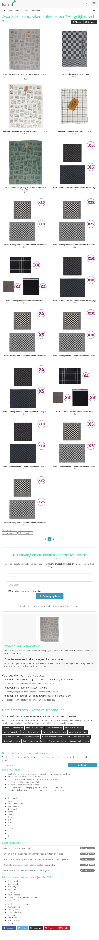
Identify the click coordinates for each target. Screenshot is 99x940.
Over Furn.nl (12, 884)
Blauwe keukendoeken (73, 728)
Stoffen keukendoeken (31, 732)
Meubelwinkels (13, 894)
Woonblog (11, 886)
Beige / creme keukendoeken (34, 741)
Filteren (76, 22)
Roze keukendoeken (81, 737)
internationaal (33, 784)
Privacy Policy (13, 900)
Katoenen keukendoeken (79, 741)
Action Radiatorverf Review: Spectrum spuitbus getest (49, 870)
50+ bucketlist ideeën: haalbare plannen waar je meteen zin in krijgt (49, 854)
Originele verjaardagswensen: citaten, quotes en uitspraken (49, 865)
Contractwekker (14, 787)
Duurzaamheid (13, 907)
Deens (10, 836)
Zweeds (10, 814)
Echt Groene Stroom (16, 779)
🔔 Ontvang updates (49, 596)
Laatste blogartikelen (14, 842)
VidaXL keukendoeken (34, 728)
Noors (10, 811)
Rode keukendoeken (11, 737)
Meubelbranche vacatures (18, 904)
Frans (9, 801)
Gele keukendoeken (54, 728)
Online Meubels (14, 881)
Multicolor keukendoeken (13, 728)
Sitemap (11, 892)
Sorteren (90, 22)
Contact (10, 923)
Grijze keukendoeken (31, 737)
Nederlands (12, 798)
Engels (10, 828)
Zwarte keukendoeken (77, 732)
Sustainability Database (17, 790)
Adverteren (12, 917)
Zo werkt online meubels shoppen (22, 897)
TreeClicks (11, 774)
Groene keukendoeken (57, 741)
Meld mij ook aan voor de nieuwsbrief (24, 591)
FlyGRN (10, 776)
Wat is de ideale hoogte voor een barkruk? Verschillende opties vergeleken (49, 859)
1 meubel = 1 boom (16, 912)
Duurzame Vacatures (16, 784)
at (8, 838)
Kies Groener (13, 782)
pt (8, 825)
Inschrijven (82, 765)
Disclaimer (11, 889)
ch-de (9, 817)
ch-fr (9, 820)
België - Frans (13, 806)
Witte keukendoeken (11, 732)
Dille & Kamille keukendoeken (54, 732)
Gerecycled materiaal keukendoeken (56, 737)
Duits (9, 822)
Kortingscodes (13, 909)
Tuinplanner (12, 915)
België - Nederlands (15, 803)
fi (7, 830)
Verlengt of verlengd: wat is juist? (49, 848)
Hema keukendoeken (12, 741)
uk (8, 833)
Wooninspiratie (14, 920)
